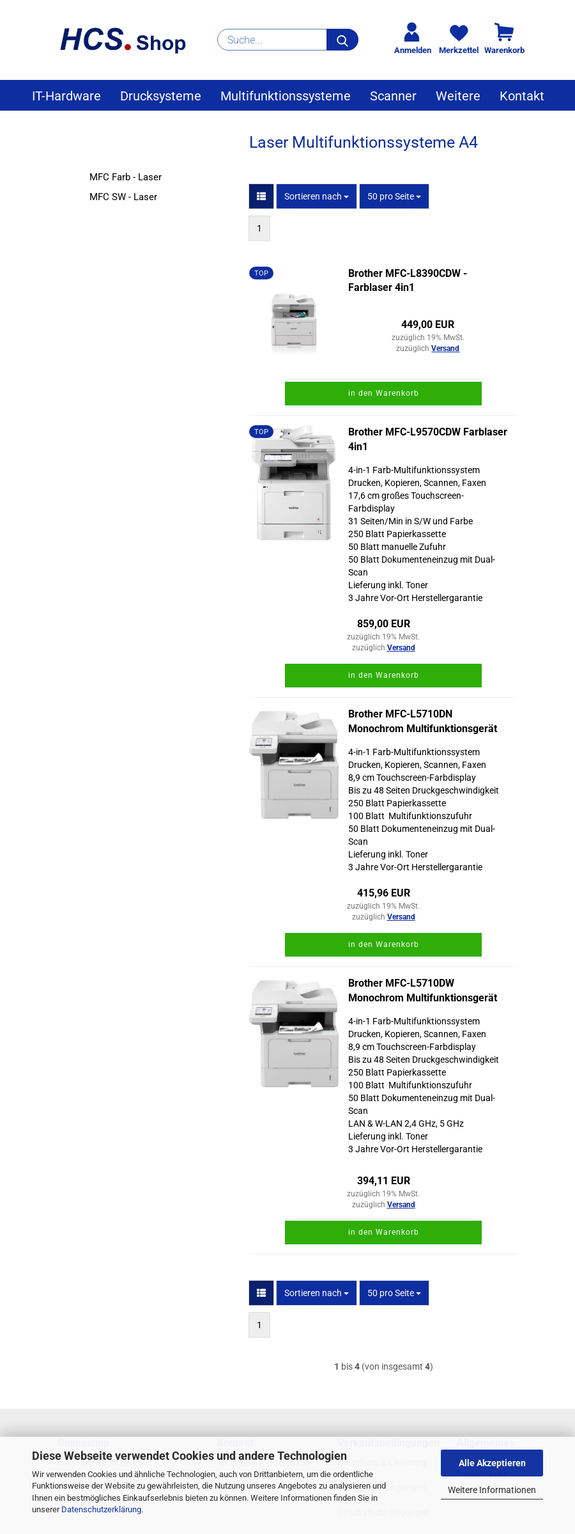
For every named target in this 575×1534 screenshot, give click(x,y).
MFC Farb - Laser (125, 177)
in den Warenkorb (383, 393)
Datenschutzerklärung (101, 1509)
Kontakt (522, 96)
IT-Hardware (66, 96)
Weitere (458, 96)
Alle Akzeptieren (492, 1463)
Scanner (393, 96)
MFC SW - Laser (123, 197)
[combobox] (316, 196)
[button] (261, 196)
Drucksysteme (160, 96)
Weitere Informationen (492, 1490)
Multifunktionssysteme (285, 96)
